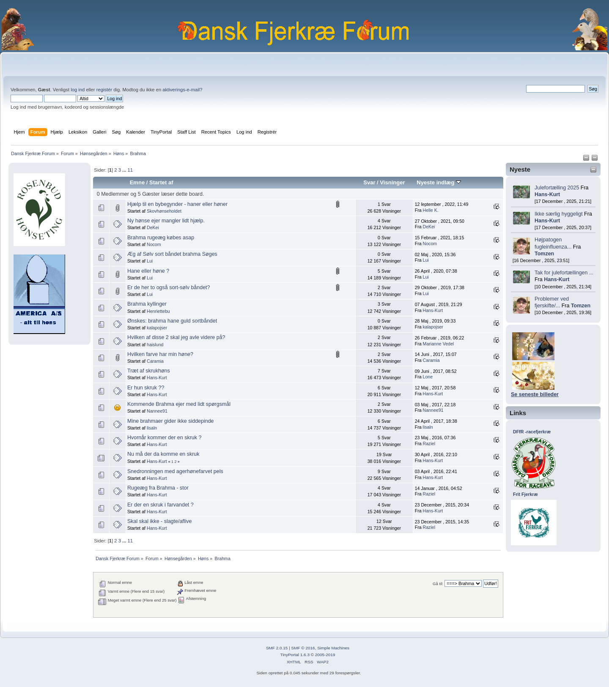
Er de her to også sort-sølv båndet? (168, 287)
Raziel (429, 443)
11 (129, 169)
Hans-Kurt (547, 194)
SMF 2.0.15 (277, 648)
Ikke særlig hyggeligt (559, 214)
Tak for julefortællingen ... (564, 273)
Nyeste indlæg (439, 182)
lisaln (152, 427)
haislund (155, 344)
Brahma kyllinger (147, 304)
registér (104, 89)
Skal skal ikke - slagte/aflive (159, 521)
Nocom (154, 244)
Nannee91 (157, 410)
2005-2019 (325, 654)
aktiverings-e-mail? (182, 89)
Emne (137, 182)
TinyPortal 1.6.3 (294, 654)
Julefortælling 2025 (557, 188)
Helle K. (431, 210)
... (124, 169)
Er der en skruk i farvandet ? (160, 505)
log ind (78, 89)
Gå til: (438, 583)
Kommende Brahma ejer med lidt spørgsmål (178, 404)
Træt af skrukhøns (148, 371)
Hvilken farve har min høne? (160, 354)
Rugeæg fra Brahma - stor (158, 488)
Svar (369, 182)
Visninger (392, 182)
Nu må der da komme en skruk (163, 454)
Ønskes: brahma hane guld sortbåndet (172, 321)
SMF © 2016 (303, 648)
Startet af (161, 182)
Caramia (155, 361)
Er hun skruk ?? (145, 388)
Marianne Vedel (438, 343)
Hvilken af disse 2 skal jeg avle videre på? (176, 337)
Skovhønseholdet (164, 210)
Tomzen (544, 254)
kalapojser (157, 327)
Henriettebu (158, 311)
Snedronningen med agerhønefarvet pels (175, 471)
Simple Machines (333, 648)
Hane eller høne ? (148, 271)
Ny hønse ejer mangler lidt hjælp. (166, 221)
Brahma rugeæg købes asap (160, 238)
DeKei (153, 227)
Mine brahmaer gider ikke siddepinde (170, 421)
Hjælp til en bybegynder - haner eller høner (177, 204)
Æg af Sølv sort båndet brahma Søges (172, 254)
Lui (150, 260)
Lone (428, 376)
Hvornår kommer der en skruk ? (164, 438)
